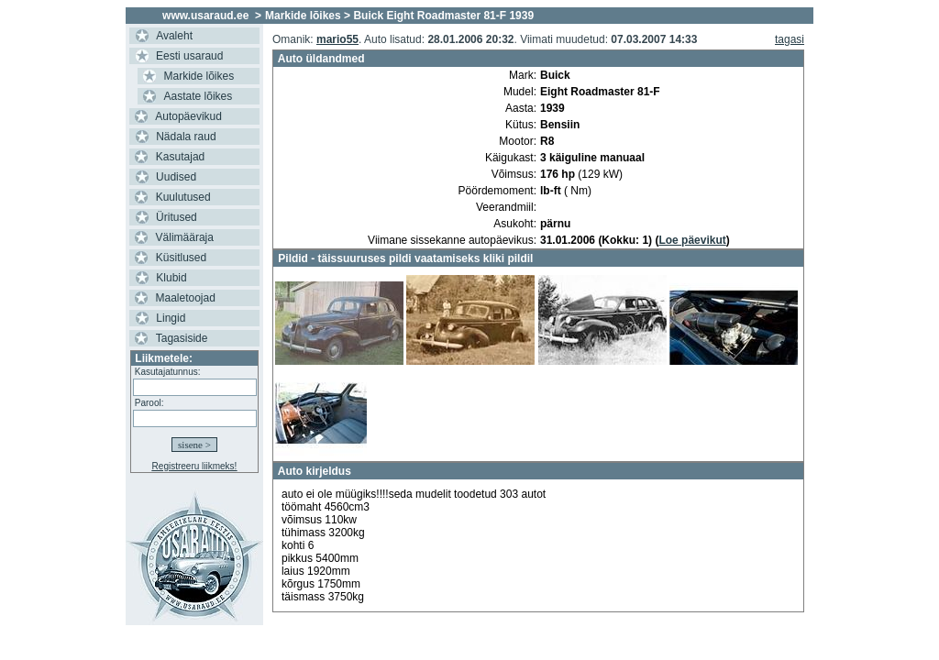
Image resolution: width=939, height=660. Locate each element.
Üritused (176, 217)
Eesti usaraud (189, 56)
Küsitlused (181, 257)
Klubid (171, 277)
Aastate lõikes (198, 96)
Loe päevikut (691, 240)
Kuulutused (183, 197)
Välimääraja (185, 237)
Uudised (176, 176)
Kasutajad (180, 156)
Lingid (170, 318)
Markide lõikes (199, 76)
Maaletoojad (185, 298)
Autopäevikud (188, 116)
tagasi (789, 39)
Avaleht (174, 35)
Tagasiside (182, 338)
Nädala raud (185, 136)
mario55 (337, 39)
